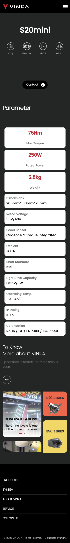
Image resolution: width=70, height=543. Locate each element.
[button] (20, 433)
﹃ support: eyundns (55, 537)
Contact (32, 84)
